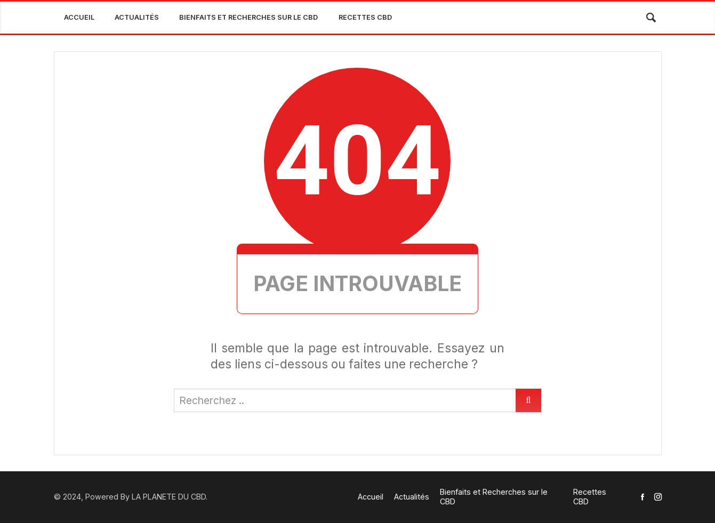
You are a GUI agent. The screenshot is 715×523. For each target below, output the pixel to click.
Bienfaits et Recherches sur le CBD (248, 17)
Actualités (137, 17)
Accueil (79, 17)
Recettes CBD (365, 17)
